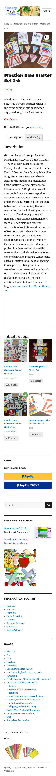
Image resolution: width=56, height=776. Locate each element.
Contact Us (12, 665)
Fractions (11, 609)
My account (12, 676)
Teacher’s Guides (14, 630)
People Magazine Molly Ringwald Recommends (29, 679)
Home (7, 24)
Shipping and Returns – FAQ (22, 706)
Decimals (11, 606)
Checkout (11, 662)
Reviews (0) (33, 137)
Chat (9, 658)
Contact (12, 686)
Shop (9, 717)
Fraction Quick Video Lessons (23, 689)
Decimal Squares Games (15, 543)
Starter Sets (12, 626)
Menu (46, 11)
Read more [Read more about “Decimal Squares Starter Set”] (36, 381)
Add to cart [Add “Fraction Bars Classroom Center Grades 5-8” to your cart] (11, 385)
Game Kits (11, 613)
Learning (17, 24)
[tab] (15, 137)
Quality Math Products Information (23, 710)
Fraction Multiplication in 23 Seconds (24, 672)
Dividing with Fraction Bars (19, 669)
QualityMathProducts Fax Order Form (26, 696)
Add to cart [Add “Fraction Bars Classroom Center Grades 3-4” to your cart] (11, 438)
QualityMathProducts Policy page (24, 700)
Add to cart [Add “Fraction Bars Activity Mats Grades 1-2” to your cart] (36, 434)
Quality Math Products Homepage (22, 682)
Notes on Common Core (23, 703)
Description (15, 137)
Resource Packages (15, 623)
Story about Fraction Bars (18, 720)
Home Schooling (14, 616)
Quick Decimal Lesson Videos (20, 713)
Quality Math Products (14, 768)
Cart (9, 655)
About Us (11, 651)
